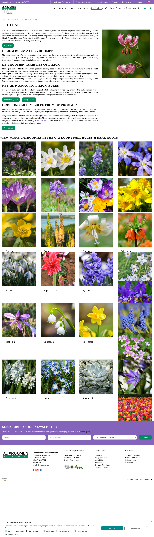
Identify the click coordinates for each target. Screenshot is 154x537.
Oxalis (47, 417)
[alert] (77, 528)
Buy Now (8, 45)
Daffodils (125, 227)
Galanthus (11, 322)
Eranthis (9, 275)
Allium (8, 180)
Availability (99, 514)
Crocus (86, 227)
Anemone (49, 180)
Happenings (99, 516)
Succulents (11, 465)
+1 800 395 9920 (39, 516)
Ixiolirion (48, 370)
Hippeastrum (51, 322)
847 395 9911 (42, 120)
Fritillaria (126, 275)
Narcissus (126, 370)
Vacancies (129, 516)
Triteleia (48, 465)
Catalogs (98, 509)
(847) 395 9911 (27, 2)
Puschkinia (88, 417)
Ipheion (125, 322)
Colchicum (10, 227)
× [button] (151, 521)
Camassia (87, 180)
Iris (7, 370)
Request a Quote (11, 99)
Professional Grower (72, 511)
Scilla (124, 417)
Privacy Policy (130, 514)
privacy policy (85, 485)
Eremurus (49, 275)
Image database (101, 511)
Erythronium (89, 275)
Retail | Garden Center (73, 514)
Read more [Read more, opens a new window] (8, 528)
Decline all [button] (135, 528)
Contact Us (8, 128)
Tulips (85, 465)
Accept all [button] (112, 528)
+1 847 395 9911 (39, 514)
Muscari (9, 417)
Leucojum (87, 370)
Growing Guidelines (102, 519)
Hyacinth (87, 322)
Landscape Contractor (72, 509)
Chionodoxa (127, 180)
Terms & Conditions (133, 509)
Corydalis (49, 227)
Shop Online (29, 99)
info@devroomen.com (11, 2)
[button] (51, 534)
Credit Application (132, 511)
